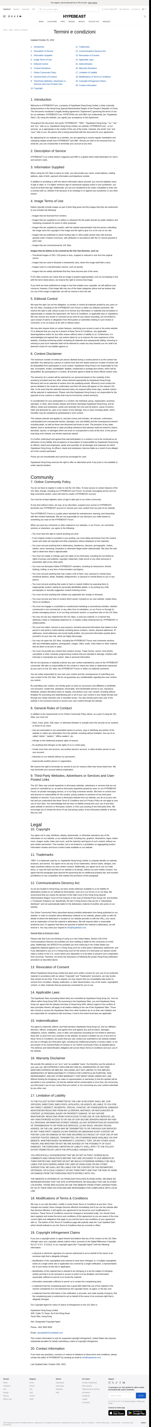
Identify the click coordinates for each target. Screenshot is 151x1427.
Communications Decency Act (92, 51)
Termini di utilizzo (130, 1401)
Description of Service (43, 51)
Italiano (143, 1423)
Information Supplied (43, 55)
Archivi (32, 1396)
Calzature (52, 22)
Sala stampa (87, 1386)
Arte (63, 22)
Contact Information (88, 85)
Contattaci (86, 1402)
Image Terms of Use (43, 60)
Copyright (38, 88)
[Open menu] (4, 16)
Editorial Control (41, 64)
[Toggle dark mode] (145, 16)
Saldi (31, 1399)
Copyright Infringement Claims (92, 81)
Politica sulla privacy (102, 1423)
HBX (57, 1393)
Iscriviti (140, 1396)
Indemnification (86, 64)
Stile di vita (93, 22)
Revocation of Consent (89, 55)
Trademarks (84, 47)
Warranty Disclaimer (88, 68)
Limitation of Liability (88, 72)
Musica (81, 22)
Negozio (106, 22)
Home (5, 30)
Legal (11, 30)
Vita (31, 1389)
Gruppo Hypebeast (89, 1383)
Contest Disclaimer (42, 68)
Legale (84, 1399)
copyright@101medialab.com (50, 1333)
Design (72, 22)
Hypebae (59, 1389)
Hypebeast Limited (13, 1423)
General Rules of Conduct (45, 77)
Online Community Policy (45, 72)
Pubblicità (86, 1396)
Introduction (39, 47)
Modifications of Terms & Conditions (95, 77)
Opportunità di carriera (91, 1389)
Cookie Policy (115, 1423)
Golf (31, 1393)
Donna (95, 3)
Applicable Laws (86, 60)
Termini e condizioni (87, 1423)
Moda (41, 22)
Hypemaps (60, 1386)
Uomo (90, 3)
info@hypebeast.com (76, 928)
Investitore (86, 1393)
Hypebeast (60, 1383)
